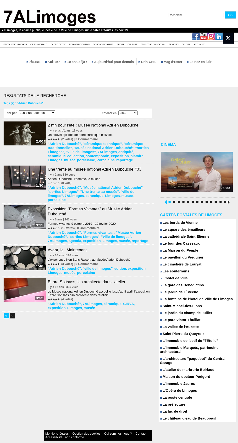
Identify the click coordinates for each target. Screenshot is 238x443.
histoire (55, 153)
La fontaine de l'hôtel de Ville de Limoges (192, 301)
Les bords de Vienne (176, 224)
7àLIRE (34, 62)
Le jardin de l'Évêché (177, 294)
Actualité (199, 44)
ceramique (57, 186)
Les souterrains (173, 273)
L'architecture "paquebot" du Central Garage (194, 356)
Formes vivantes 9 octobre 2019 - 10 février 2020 (84, 210)
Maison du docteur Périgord (182, 370)
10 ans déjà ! (76, 62)
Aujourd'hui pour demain (113, 62)
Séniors (173, 44)
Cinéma (186, 44)
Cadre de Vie (58, 44)
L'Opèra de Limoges (176, 384)
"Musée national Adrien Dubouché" (74, 146)
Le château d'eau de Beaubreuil (184, 412)
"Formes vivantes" (90, 218)
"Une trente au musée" (79, 183)
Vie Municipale (38, 44)
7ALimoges (57, 149)
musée (79, 153)
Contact (109, 427)
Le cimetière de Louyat (178, 266)
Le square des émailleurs (180, 231)
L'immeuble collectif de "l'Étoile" (185, 342)
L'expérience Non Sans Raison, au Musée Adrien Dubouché (91, 244)
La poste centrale (174, 391)
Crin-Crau (147, 62)
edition (108, 252)
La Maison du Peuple (177, 252)
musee (83, 186)
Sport (120, 44)
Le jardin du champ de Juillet (183, 314)
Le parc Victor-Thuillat (178, 321)
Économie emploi (79, 44)
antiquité (73, 149)
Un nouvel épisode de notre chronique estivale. (82, 135)
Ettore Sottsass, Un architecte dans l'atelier (91, 264)
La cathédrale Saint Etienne (181, 238)
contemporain (120, 149)
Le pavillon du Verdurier (179, 259)
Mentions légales (53, 427)
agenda (124, 222)
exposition (139, 149)
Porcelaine (109, 153)
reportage (124, 153)
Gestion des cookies (73, 427)
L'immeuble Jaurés (175, 377)
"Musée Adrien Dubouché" (123, 218)
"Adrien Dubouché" (63, 143)
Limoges (67, 153)
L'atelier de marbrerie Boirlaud (184, 363)
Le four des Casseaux (177, 245)
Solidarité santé (103, 44)
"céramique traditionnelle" (129, 143)
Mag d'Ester (172, 62)
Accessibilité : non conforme (128, 427)
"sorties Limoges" (111, 146)
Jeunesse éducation (153, 44)
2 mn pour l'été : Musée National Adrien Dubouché (98, 125)
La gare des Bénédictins (179, 287)
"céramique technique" (93, 143)
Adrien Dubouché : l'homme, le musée (76, 171)
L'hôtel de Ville (172, 280)
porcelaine (93, 153)
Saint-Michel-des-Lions (178, 308)
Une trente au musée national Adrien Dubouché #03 (99, 162)
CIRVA (115, 286)
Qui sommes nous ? (93, 427)
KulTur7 (53, 62)
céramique (87, 149)
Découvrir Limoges (15, 44)
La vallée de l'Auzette (177, 328)
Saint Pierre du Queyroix (179, 335)
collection (103, 149)
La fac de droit (172, 405)
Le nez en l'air (199, 62)
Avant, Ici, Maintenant (70, 234)
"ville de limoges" (138, 146)
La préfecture (171, 398)
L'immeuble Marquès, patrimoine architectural (195, 349)
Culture (132, 44)
